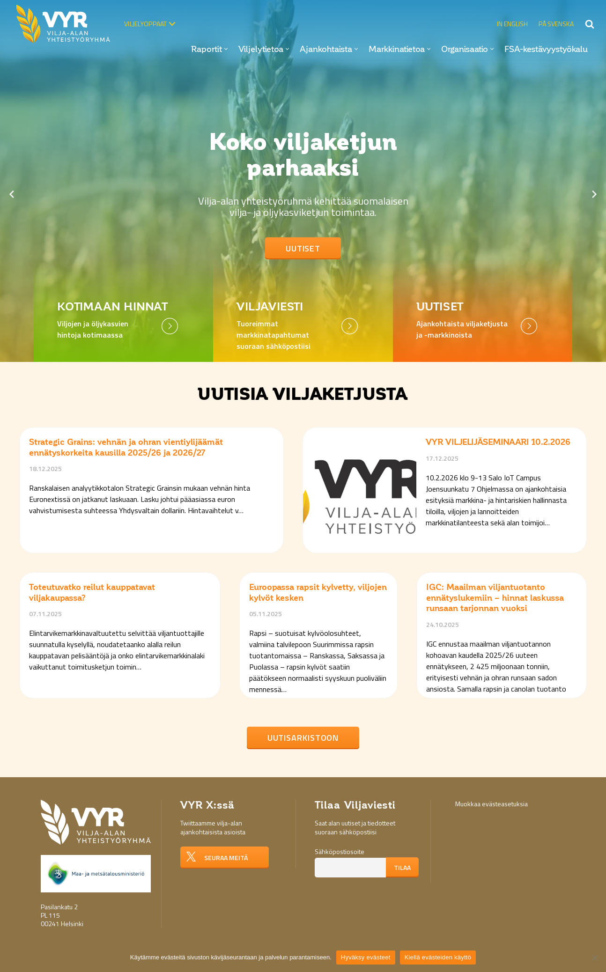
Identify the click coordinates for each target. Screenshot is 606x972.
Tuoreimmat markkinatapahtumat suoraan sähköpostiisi (273, 335)
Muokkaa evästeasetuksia (491, 804)
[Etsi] (589, 24)
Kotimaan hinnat (112, 307)
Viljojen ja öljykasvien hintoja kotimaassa (92, 329)
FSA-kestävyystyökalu (546, 49)
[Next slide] (594, 194)
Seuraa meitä (226, 857)
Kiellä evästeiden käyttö (438, 957)
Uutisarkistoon (303, 737)
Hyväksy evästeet (366, 957)
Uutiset (303, 248)
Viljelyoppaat (145, 24)
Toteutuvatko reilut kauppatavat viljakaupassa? (92, 592)
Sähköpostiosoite (339, 851)
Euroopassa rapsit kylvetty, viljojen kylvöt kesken (318, 592)
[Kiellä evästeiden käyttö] (594, 957)
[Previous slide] (12, 194)
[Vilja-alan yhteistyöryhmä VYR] (65, 24)
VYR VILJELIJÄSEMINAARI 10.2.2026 (498, 442)
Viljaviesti (269, 307)
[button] (226, 49)
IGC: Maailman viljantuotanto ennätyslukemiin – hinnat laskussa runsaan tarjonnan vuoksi (495, 597)
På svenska (556, 24)
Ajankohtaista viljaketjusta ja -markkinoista (462, 329)
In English (512, 24)
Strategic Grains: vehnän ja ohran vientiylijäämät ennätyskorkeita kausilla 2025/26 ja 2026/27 (126, 447)
